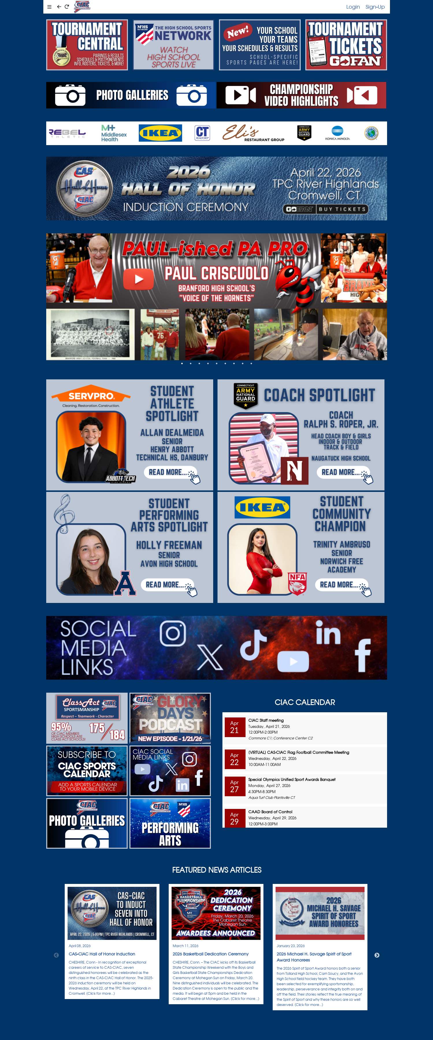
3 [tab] (199, 363)
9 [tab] (251, 363)
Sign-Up (375, 6)
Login (353, 6)
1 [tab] (182, 363)
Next (377, 955)
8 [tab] (243, 363)
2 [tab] (191, 363)
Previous (56, 955)
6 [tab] (225, 363)
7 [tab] (234, 363)
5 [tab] (217, 363)
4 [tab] (208, 363)
